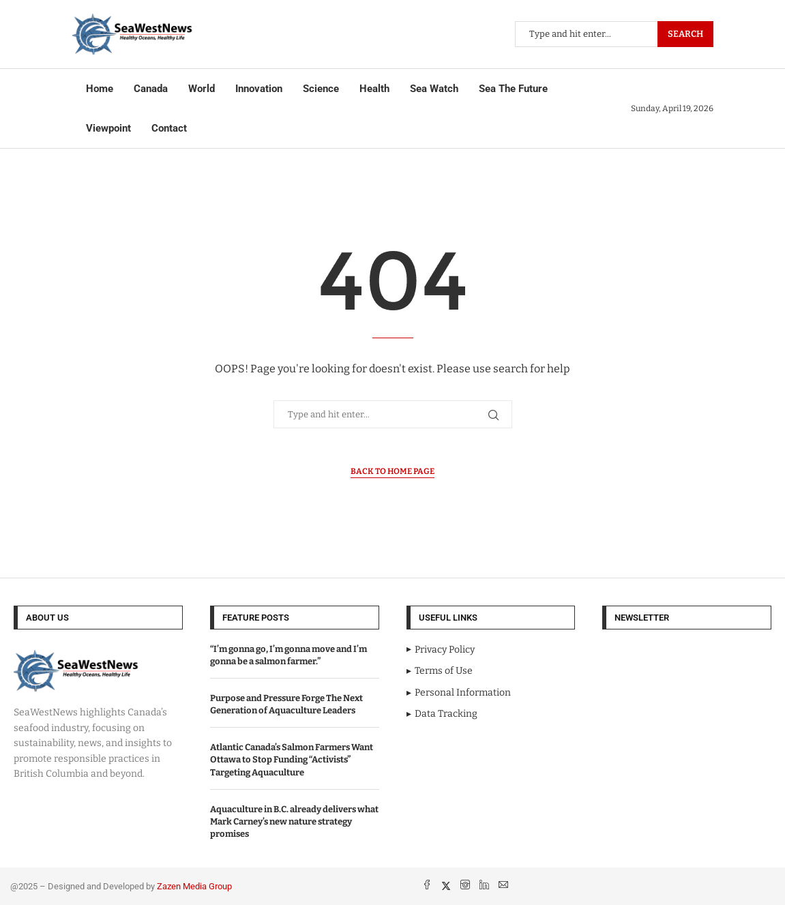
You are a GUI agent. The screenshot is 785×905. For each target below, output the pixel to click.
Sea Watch (434, 89)
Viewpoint (108, 128)
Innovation (258, 89)
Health (374, 89)
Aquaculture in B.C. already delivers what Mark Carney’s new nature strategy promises (294, 821)
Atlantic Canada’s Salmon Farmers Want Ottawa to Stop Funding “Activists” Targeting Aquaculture (291, 759)
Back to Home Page (392, 471)
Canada (151, 89)
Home (99, 89)
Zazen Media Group (194, 886)
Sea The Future (513, 89)
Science (321, 89)
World (201, 89)
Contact (169, 128)
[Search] (614, 34)
